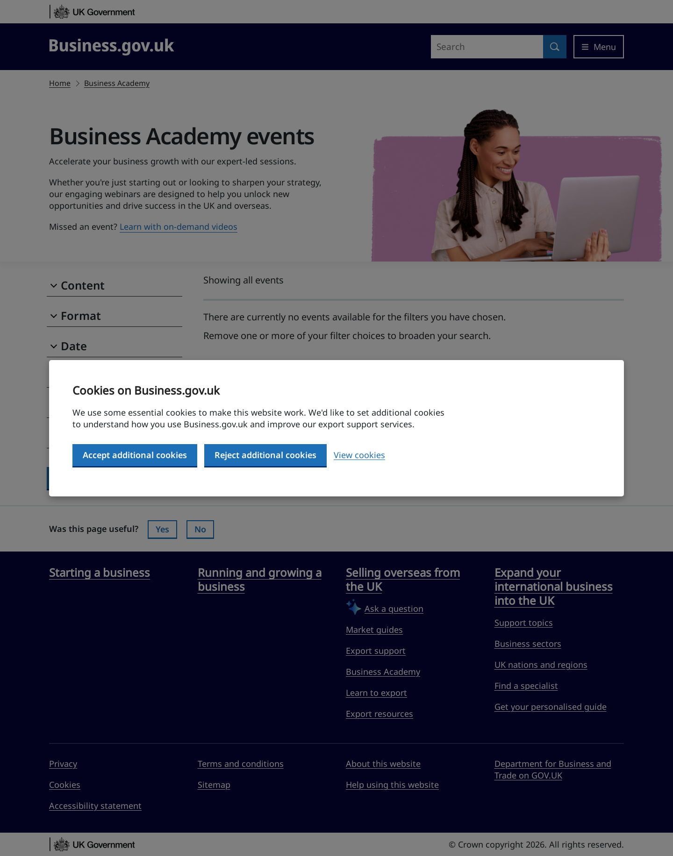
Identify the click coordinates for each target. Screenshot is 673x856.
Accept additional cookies (135, 454)
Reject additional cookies (265, 454)
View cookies (359, 454)
